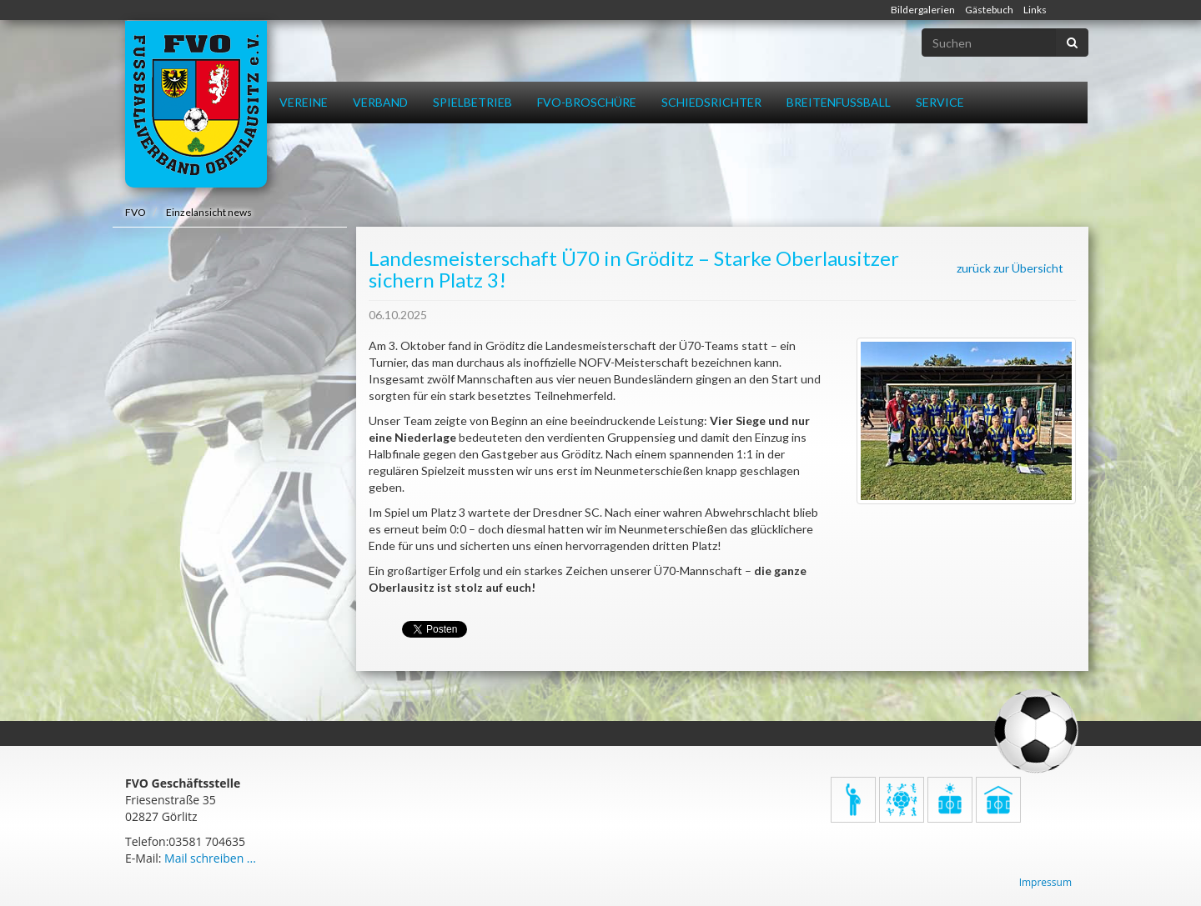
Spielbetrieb (472, 102)
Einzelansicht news (209, 212)
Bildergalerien (923, 9)
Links (1035, 9)
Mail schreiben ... (210, 858)
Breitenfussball (838, 102)
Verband (380, 102)
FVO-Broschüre (586, 102)
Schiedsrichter (711, 102)
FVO (135, 212)
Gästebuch (989, 9)
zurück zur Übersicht (1010, 268)
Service (940, 102)
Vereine (303, 102)
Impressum (1045, 882)
